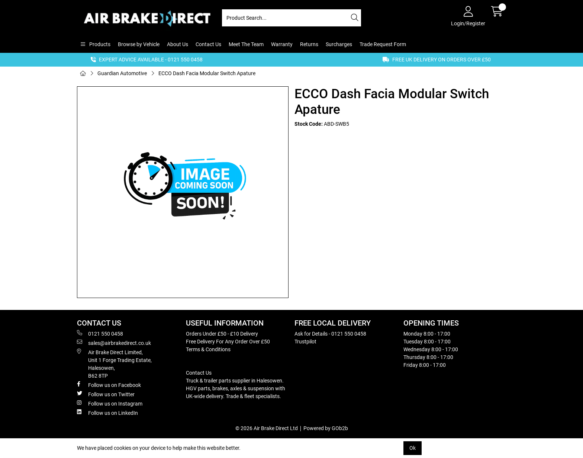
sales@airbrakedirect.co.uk (114, 342)
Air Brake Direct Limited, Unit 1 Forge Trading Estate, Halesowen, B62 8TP (114, 364)
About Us (177, 44)
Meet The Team (246, 44)
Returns (309, 44)
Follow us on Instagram (109, 403)
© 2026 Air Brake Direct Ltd (266, 428)
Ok (412, 448)
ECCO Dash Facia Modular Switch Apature (206, 73)
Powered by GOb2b (325, 428)
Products (99, 44)
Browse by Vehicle (139, 44)
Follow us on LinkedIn (107, 412)
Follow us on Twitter (106, 394)
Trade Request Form (383, 44)
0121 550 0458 (100, 333)
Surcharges (339, 44)
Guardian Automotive (122, 73)
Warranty (282, 44)
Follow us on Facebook (109, 384)
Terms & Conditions (208, 349)
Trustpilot (305, 342)
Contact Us (208, 44)
